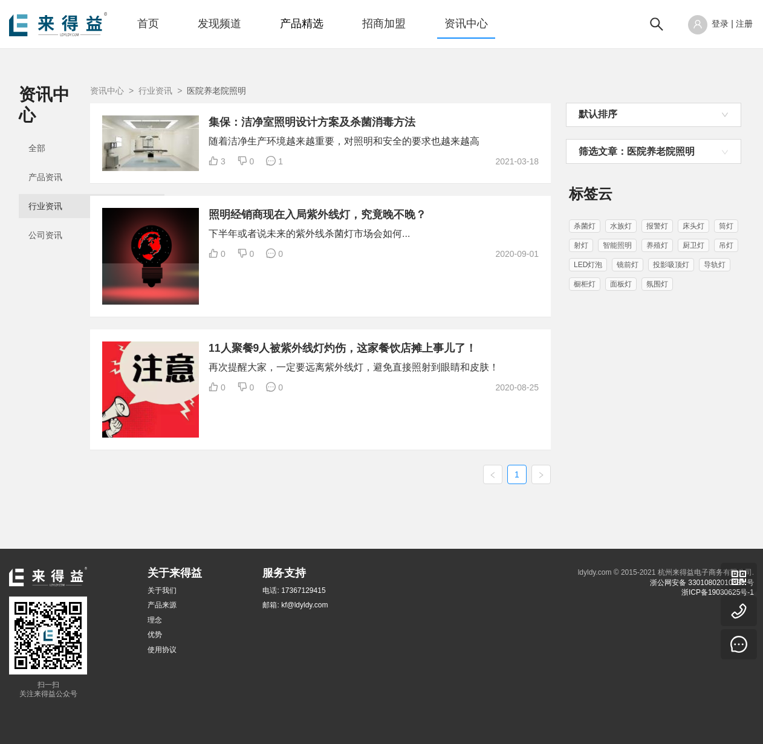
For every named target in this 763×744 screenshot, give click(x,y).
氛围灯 (657, 284)
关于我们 (162, 590)
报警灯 (657, 226)
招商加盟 (384, 24)
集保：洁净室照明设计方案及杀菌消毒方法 (422, 122)
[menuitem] (148, 24)
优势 (155, 634)
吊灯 (726, 245)
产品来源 (162, 605)
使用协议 (162, 649)
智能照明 (617, 245)
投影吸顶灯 (671, 264)
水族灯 (621, 226)
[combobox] (653, 115)
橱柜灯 (585, 284)
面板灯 (621, 284)
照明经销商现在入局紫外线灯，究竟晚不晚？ (427, 225)
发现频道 (219, 24)
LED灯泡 (588, 264)
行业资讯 (45, 186)
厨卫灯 (693, 245)
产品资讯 (45, 157)
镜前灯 (627, 264)
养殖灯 (657, 245)
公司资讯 (45, 215)
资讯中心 (466, 24)
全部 (36, 128)
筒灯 (726, 226)
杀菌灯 (585, 226)
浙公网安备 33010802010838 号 (702, 582)
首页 (148, 24)
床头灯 (693, 226)
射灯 (581, 245)
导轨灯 (715, 264)
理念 (155, 620)
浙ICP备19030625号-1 (717, 592)
